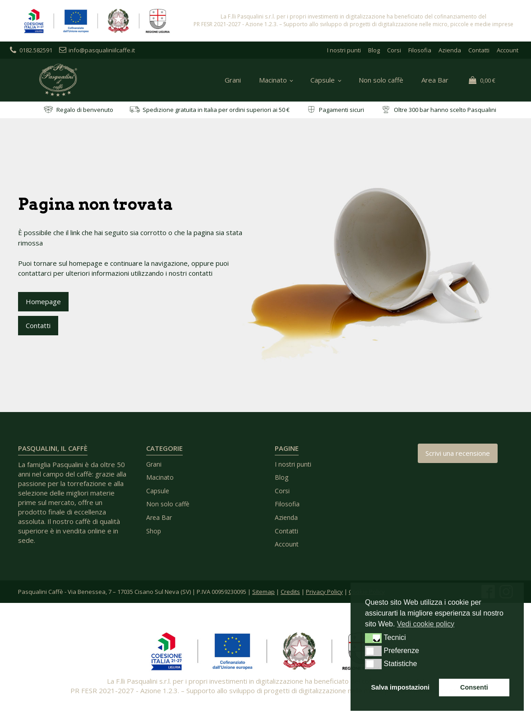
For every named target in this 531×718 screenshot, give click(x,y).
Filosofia (419, 50)
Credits (290, 592)
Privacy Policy (324, 592)
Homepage (43, 301)
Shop (153, 531)
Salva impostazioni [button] (400, 687)
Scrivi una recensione (457, 453)
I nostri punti (344, 50)
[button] (373, 638)
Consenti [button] (474, 687)
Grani (233, 79)
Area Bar (434, 79)
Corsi (394, 50)
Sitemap (263, 592)
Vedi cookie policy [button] (425, 624)
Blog (374, 50)
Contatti (478, 50)
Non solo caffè (381, 79)
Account (507, 50)
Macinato (273, 79)
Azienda (450, 50)
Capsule (322, 79)
